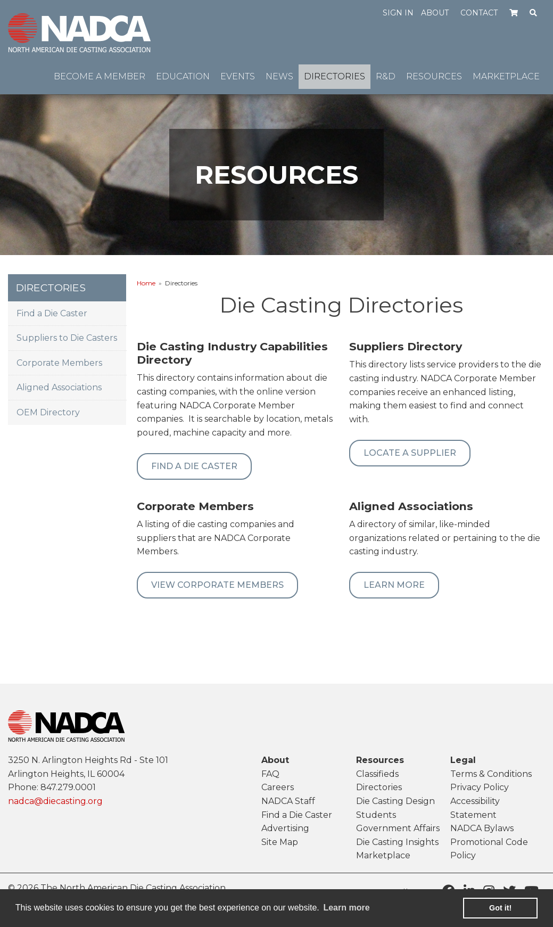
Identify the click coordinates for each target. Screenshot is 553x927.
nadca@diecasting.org (55, 801)
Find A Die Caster (194, 466)
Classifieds (377, 774)
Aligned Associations (59, 387)
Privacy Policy (479, 787)
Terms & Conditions (491, 774)
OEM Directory (48, 412)
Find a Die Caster (51, 313)
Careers (277, 787)
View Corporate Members (217, 585)
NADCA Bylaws (482, 828)
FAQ (270, 774)
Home (146, 283)
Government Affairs (398, 828)
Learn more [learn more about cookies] (346, 907)
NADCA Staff (288, 801)
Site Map (279, 842)
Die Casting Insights (397, 842)
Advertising (285, 828)
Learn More (394, 585)
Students (376, 815)
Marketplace (383, 855)
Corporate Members (59, 363)
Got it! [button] (500, 908)
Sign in (398, 13)
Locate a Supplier (410, 453)
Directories (379, 787)
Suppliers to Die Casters (66, 338)
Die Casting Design (395, 801)
